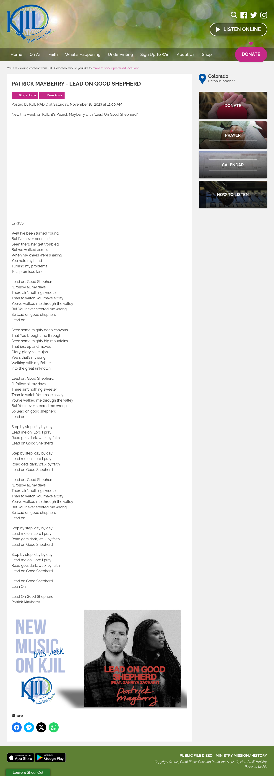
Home (16, 54)
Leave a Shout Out (28, 772)
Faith (53, 54)
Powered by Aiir (255, 766)
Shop (207, 54)
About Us (186, 54)
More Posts (54, 95)
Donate (251, 52)
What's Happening (83, 54)
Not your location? (221, 81)
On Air (35, 54)
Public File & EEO (196, 755)
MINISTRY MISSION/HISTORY (241, 755)
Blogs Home (27, 95)
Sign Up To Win (155, 54)
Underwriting (120, 54)
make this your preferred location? (115, 68)
